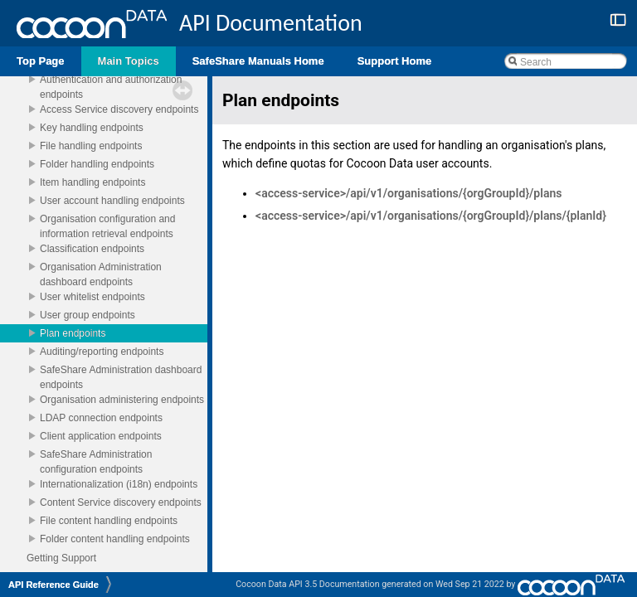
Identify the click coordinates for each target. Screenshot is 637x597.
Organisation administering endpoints (122, 399)
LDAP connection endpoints (101, 418)
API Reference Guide (53, 585)
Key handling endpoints (91, 127)
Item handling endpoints (92, 182)
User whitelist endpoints (92, 297)
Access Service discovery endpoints (119, 109)
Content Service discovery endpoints (121, 502)
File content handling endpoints (108, 521)
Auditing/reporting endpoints (101, 351)
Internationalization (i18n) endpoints (118, 484)
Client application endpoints (101, 436)
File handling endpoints (91, 146)
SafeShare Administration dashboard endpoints (122, 377)
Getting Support (61, 558)
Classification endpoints (92, 249)
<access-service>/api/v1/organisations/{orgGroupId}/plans (408, 193)
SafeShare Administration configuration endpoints (97, 462)
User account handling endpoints (112, 200)
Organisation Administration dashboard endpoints (102, 274)
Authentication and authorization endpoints (112, 87)
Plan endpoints (72, 333)
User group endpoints (87, 315)
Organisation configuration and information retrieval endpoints (109, 226)
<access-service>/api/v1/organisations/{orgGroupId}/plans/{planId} (430, 215)
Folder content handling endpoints (115, 539)
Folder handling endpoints (97, 164)
